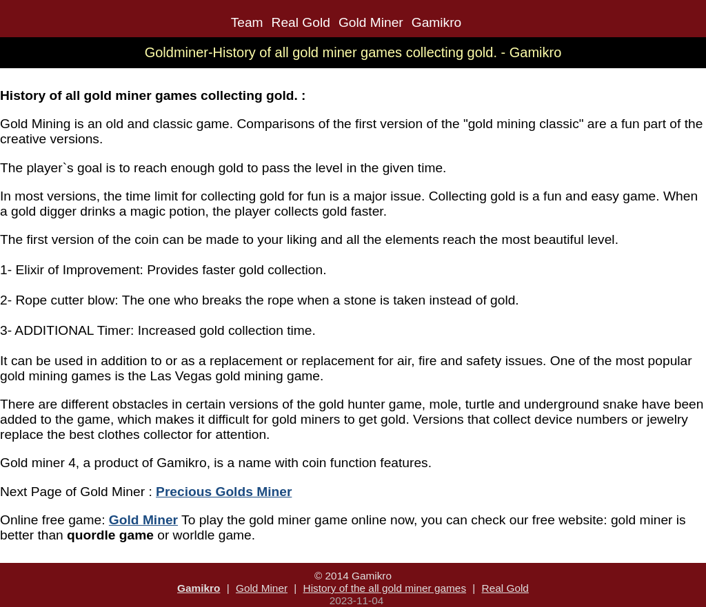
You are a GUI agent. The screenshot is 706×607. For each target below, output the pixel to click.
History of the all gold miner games (384, 588)
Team (247, 22)
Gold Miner (371, 22)
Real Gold (301, 22)
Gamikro (437, 22)
